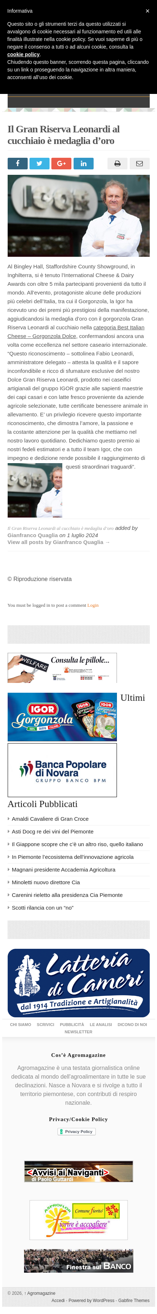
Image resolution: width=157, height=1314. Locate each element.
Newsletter (79, 1032)
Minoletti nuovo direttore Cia (46, 882)
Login (93, 605)
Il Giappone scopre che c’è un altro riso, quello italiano (77, 844)
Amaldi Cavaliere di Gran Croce (50, 819)
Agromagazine (39, 1293)
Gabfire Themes (134, 1300)
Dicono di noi (132, 1024)
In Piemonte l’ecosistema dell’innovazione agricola (73, 857)
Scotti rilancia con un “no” (43, 908)
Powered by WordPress (91, 1300)
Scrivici (45, 1024)
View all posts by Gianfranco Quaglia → (59, 542)
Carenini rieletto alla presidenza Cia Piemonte (67, 895)
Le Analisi (101, 1024)
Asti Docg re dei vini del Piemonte (53, 831)
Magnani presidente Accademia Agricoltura (63, 869)
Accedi (57, 1300)
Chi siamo (20, 1024)
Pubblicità (72, 1024)
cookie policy (23, 54)
